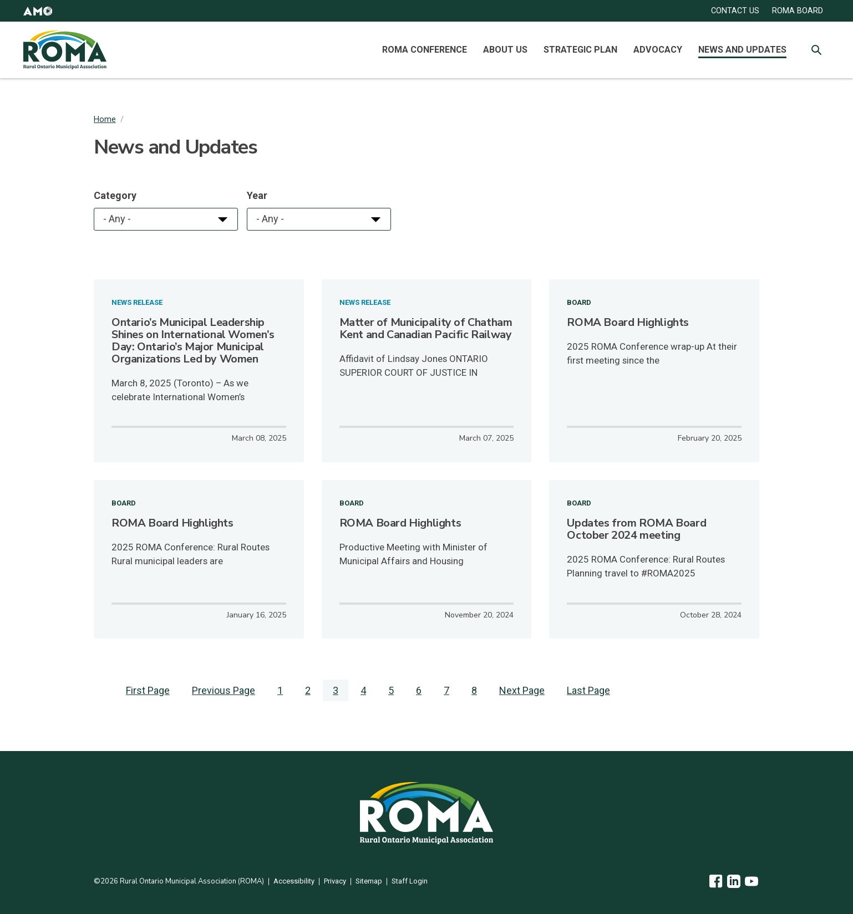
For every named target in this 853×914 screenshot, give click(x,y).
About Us (505, 49)
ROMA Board (797, 11)
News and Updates (742, 49)
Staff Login (410, 881)
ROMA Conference (424, 49)
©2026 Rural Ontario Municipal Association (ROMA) (179, 881)
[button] (37, 11)
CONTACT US (735, 11)
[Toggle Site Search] (816, 49)
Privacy (335, 881)
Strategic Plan (580, 49)
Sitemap (369, 881)
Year (257, 195)
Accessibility (293, 881)
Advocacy (657, 49)
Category (115, 195)
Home (105, 119)
